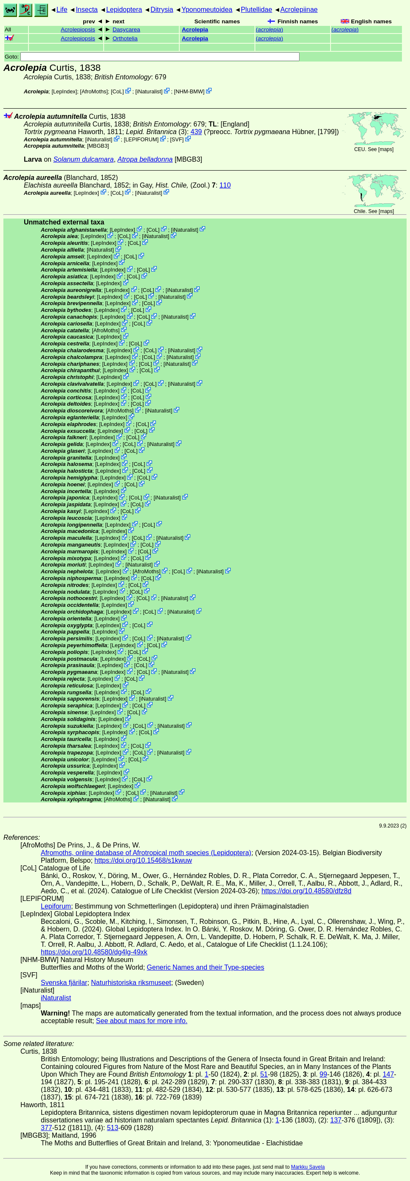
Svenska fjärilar (64, 982)
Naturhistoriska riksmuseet (131, 982)
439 (196, 131)
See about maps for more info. (141, 1020)
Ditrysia (161, 9)
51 (264, 1074)
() (269, 29)
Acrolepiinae (299, 9)
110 (225, 185)
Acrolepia (195, 29)
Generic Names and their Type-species (205, 967)
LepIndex (64, 91)
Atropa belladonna (145, 159)
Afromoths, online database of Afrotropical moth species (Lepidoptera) (146, 852)
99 (323, 1074)
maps (386, 149)
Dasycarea (126, 29)
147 (388, 1074)
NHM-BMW (189, 91)
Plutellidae (256, 9)
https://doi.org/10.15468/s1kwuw (143, 860)
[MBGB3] (98, 146)
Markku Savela (308, 1167)
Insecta (87, 9)
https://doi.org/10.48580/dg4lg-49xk (94, 952)
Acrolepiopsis (78, 29)
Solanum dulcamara (83, 159)
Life (62, 9)
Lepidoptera (124, 9)
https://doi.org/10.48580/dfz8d (306, 891)
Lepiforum (56, 906)
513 (113, 1127)
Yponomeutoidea (206, 9)
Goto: (152, 56)
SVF (177, 139)
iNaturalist (149, 91)
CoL (117, 91)
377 (46, 1127)
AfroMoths (94, 91)
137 (336, 1120)
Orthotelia (125, 38)
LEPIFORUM (141, 139)
